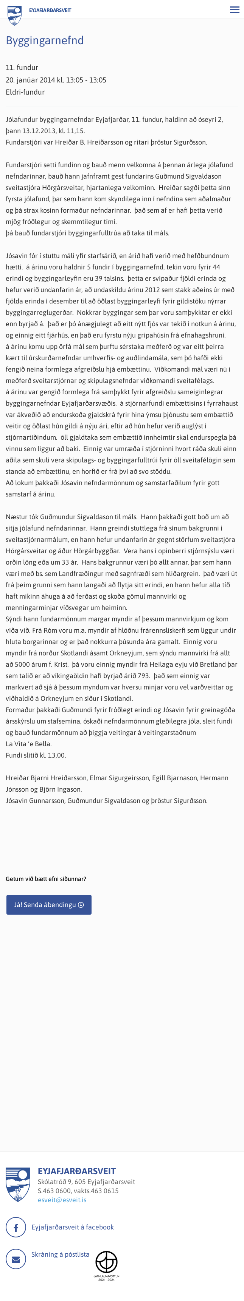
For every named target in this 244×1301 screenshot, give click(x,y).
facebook (16, 1227)
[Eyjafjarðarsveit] (18, 1200)
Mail (16, 1259)
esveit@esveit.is (62, 1200)
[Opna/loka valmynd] (234, 9)
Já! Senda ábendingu (45, 905)
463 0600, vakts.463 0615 (81, 1191)
